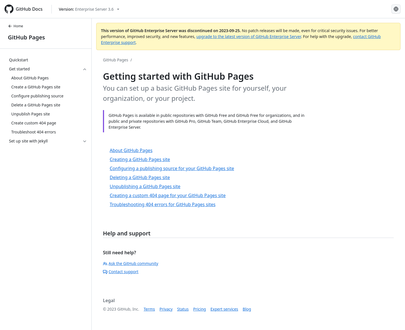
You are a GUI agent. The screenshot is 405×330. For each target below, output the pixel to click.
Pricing (199, 309)
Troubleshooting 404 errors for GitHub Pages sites (162, 204)
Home (15, 26)
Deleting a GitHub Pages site (140, 177)
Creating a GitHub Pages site (140, 159)
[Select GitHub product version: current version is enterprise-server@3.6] (89, 9)
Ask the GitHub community (130, 263)
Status (183, 309)
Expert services (224, 309)
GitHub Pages (26, 37)
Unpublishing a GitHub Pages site (145, 186)
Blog (247, 309)
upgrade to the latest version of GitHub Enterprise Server (248, 36)
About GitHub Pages (131, 150)
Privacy (166, 309)
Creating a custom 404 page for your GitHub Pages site (168, 195)
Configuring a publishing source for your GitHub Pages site (172, 168)
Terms (149, 309)
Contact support (120, 271)
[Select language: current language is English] (396, 9)
